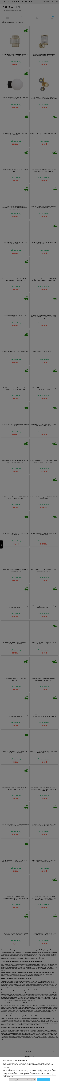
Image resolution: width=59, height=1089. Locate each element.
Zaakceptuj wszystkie (43, 1079)
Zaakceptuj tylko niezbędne (17, 1079)
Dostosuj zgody (31, 1079)
